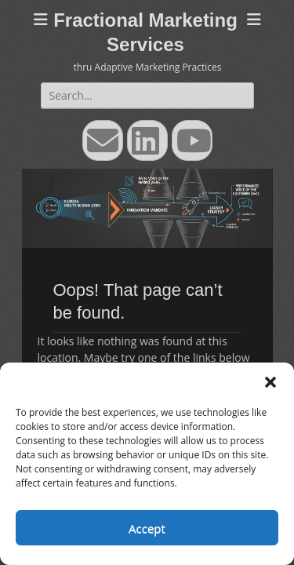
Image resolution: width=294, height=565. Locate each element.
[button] (270, 382)
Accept (147, 528)
